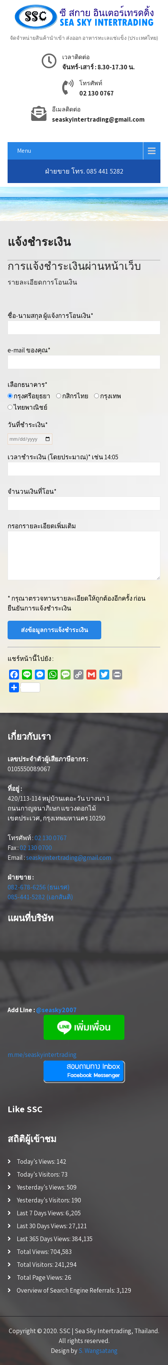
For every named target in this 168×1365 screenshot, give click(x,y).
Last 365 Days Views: (44, 1239)
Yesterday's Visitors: (44, 1200)
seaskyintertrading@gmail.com (98, 119)
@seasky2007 (56, 1010)
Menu (24, 151)
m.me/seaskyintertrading (42, 1054)
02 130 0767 (96, 93)
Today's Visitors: (39, 1174)
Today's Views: (37, 1161)
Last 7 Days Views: (41, 1213)
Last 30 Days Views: (43, 1226)
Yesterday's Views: (42, 1187)
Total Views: (33, 1252)
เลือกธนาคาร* (27, 384)
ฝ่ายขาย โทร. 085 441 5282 (84, 171)
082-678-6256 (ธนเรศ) (38, 887)
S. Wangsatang (98, 1350)
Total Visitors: (36, 1264)
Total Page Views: (40, 1277)
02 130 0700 (36, 848)
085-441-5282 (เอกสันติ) (40, 897)
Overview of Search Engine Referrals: (66, 1290)
